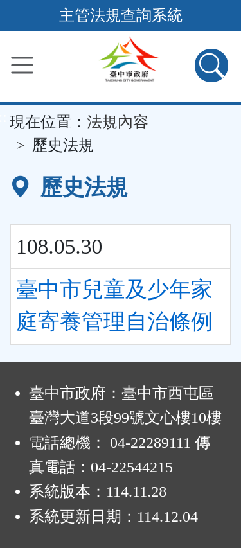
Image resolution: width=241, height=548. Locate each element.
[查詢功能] (211, 65)
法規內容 (117, 122)
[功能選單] (22, 65)
